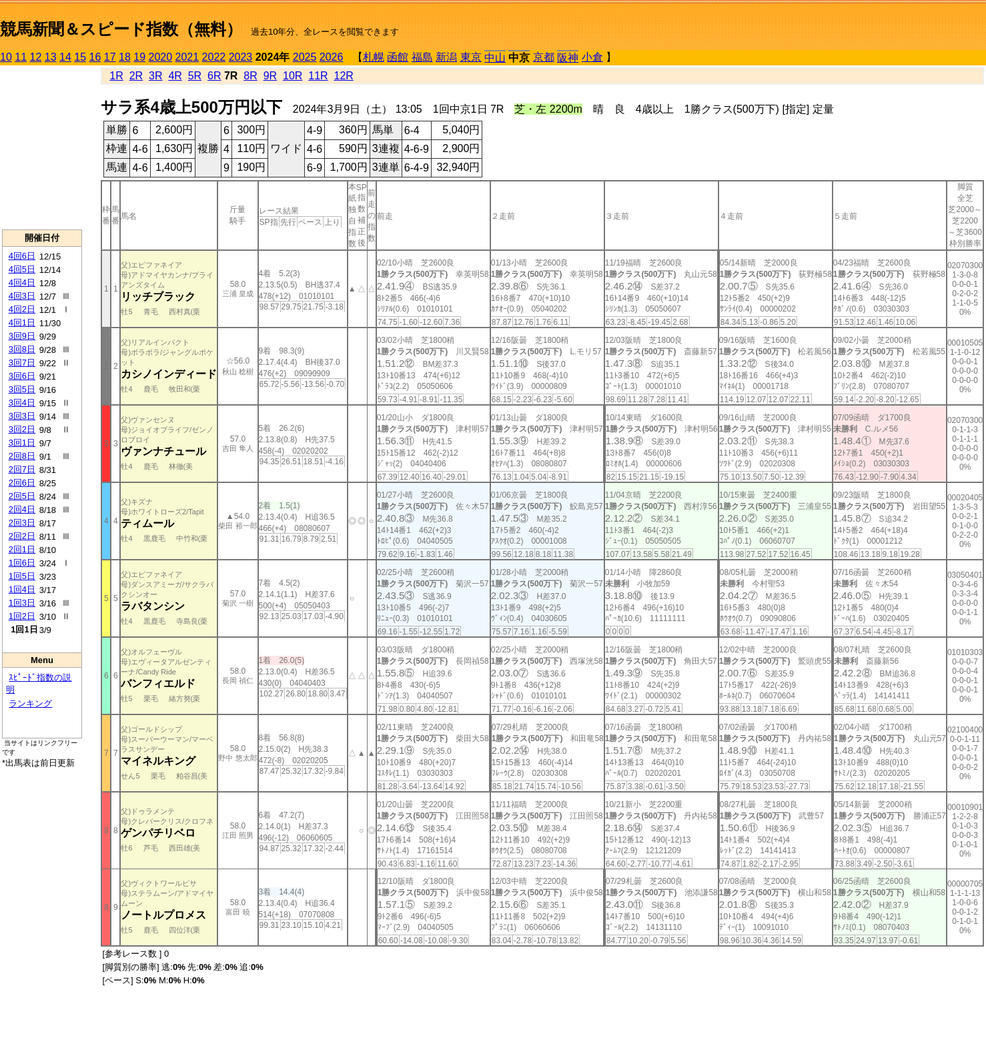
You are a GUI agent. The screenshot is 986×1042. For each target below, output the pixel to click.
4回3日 (22, 296)
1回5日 (22, 576)
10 (6, 57)
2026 (332, 57)
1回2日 (22, 616)
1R (116, 75)
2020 (161, 57)
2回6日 (22, 483)
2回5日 (22, 496)
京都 (543, 57)
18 (125, 57)
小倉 (592, 57)
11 (21, 57)
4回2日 (22, 309)
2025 (305, 57)
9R (270, 75)
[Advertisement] (42, 147)
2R (136, 75)
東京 (471, 57)
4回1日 (22, 323)
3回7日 (22, 363)
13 (51, 57)
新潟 (446, 57)
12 (36, 57)
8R (250, 75)
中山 (495, 57)
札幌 (373, 57)
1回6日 (22, 563)
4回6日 (22, 256)
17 (110, 57)
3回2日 (22, 429)
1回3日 (22, 603)
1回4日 (22, 589)
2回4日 (22, 509)
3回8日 (22, 349)
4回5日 (22, 269)
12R (344, 75)
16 (95, 57)
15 (80, 57)
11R (318, 75)
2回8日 (22, 456)
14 (65, 57)
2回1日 (22, 549)
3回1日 (22, 443)
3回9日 (22, 336)
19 (139, 57)
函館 (397, 57)
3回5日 (22, 389)
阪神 (567, 57)
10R (292, 75)
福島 (422, 57)
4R (174, 75)
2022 (214, 57)
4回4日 (22, 283)
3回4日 (22, 403)
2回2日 (22, 536)
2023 (241, 57)
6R (214, 75)
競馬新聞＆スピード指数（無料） (121, 29)
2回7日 (22, 469)
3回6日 (22, 376)
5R (194, 75)
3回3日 (22, 416)
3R (155, 75)
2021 (187, 57)
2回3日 (22, 523)
